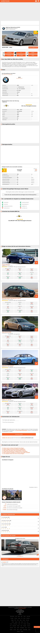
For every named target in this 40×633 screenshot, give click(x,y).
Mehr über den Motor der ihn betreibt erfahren (14, 450)
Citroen (15, 618)
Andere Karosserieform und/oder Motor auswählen (15, 451)
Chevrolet (28, 616)
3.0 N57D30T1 (19, 78)
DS (21, 618)
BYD (21, 616)
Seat (26, 627)
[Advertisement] (20, 11)
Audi (16, 616)
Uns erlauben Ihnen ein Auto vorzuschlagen (13, 453)
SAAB (18, 627)
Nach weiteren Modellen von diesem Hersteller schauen (16, 452)
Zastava (18, 631)
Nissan (18, 625)
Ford (18, 620)
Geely (21, 620)
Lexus (19, 623)
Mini (11, 625)
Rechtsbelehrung (20, 612)
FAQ (20, 613)
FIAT (15, 620)
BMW (19, 616)
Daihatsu (28, 618)
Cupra (19, 618)
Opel (21, 625)
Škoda (22, 631)
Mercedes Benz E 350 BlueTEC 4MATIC (11, 298)
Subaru (11, 629)
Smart (29, 627)
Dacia (24, 618)
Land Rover (15, 623)
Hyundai (27, 620)
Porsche (28, 625)
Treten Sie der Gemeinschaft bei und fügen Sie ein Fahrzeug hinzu (20, 194)
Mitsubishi (14, 625)
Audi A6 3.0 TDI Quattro (8, 365)
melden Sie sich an (6, 437)
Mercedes (28, 623)
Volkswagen (25, 629)
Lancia (11, 623)
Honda (24, 620)
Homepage (20, 609)
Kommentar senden (19, 434)
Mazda (25, 623)
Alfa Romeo (12, 616)
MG (22, 623)
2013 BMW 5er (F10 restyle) (20, 538)
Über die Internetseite (20, 610)
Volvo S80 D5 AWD (6, 332)
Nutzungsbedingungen (21, 430)
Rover (15, 627)
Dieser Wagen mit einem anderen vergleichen (14, 449)
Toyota (21, 629)
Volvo (29, 629)
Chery (24, 616)
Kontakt (20, 614)
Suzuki (15, 629)
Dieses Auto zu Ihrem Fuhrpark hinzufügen (13, 448)
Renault (11, 627)
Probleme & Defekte (7, 74)
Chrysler (11, 618)
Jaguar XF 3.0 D (6, 264)
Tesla (18, 629)
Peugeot (24, 625)
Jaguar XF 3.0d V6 (6, 399)
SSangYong (22, 627)
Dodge (12, 620)
